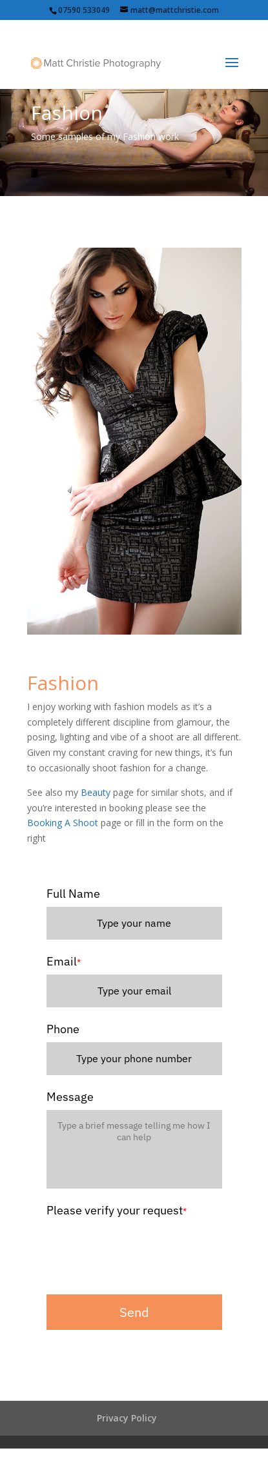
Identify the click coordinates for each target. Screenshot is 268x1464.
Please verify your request (116, 1210)
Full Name (73, 893)
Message (70, 1096)
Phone (62, 1029)
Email (63, 961)
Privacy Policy (127, 1418)
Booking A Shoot (62, 822)
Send (134, 1312)
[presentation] (144, 1248)
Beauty (95, 792)
